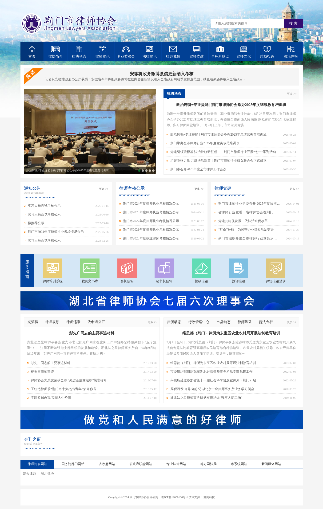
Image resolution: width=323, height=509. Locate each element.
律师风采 (245, 322)
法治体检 (291, 52)
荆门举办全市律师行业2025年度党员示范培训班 (143, 170)
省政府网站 (107, 464)
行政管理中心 (198, 322)
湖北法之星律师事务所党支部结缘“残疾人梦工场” (206, 397)
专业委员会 (126, 52)
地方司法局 (208, 464)
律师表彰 (52, 322)
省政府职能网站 (140, 464)
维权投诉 (267, 52)
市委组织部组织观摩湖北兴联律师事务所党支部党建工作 (211, 371)
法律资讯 (150, 52)
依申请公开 (96, 322)
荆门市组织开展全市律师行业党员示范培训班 (249, 240)
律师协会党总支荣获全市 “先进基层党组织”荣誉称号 (69, 380)
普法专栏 (266, 322)
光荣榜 (33, 322)
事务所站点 (220, 52)
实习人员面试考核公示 (44, 206)
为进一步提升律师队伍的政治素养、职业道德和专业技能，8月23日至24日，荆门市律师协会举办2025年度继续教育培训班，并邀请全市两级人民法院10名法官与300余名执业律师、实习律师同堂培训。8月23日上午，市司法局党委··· (231, 119)
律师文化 (244, 52)
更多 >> (292, 93)
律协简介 (55, 52)
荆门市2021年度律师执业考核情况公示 (151, 229)
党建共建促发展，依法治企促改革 (243, 221)
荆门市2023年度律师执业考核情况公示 (151, 212)
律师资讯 (103, 52)
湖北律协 (47, 473)
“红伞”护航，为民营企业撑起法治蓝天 (246, 229)
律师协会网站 (37, 464)
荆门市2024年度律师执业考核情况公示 (56, 232)
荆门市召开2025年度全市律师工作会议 (153, 170)
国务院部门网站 (72, 464)
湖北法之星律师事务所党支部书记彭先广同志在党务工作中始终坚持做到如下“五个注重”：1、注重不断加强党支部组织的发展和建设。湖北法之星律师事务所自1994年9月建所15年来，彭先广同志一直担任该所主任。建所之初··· (92, 348)
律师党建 (197, 52)
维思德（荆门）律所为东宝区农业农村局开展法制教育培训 (213, 363)
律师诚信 (173, 52)
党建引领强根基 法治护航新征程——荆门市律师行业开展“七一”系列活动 (146, 170)
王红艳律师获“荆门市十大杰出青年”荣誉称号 (63, 389)
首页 (32, 52)
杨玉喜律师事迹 (42, 371)
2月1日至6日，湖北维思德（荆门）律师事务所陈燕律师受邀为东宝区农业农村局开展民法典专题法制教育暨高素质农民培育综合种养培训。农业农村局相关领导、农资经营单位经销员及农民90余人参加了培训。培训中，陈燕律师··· (231, 348)
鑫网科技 (209, 497)
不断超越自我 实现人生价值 (51, 397)
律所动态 (174, 322)
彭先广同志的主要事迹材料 (50, 363)
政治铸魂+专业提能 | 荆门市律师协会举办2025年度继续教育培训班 (67, 170)
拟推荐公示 (36, 223)
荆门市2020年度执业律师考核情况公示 (151, 238)
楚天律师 (29, 473)
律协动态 (79, 52)
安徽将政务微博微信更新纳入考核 (161, 73)
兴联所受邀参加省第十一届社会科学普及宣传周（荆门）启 (213, 380)
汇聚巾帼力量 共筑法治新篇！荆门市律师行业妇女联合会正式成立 (150, 170)
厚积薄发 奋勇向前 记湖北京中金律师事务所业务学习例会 (212, 389)
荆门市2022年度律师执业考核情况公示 (151, 221)
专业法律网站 (176, 464)
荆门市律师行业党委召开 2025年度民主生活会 (249, 205)
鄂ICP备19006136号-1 (174, 497)
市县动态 (223, 322)
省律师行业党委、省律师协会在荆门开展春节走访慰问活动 (249, 214)
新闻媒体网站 (271, 464)
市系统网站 (239, 464)
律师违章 (73, 322)
